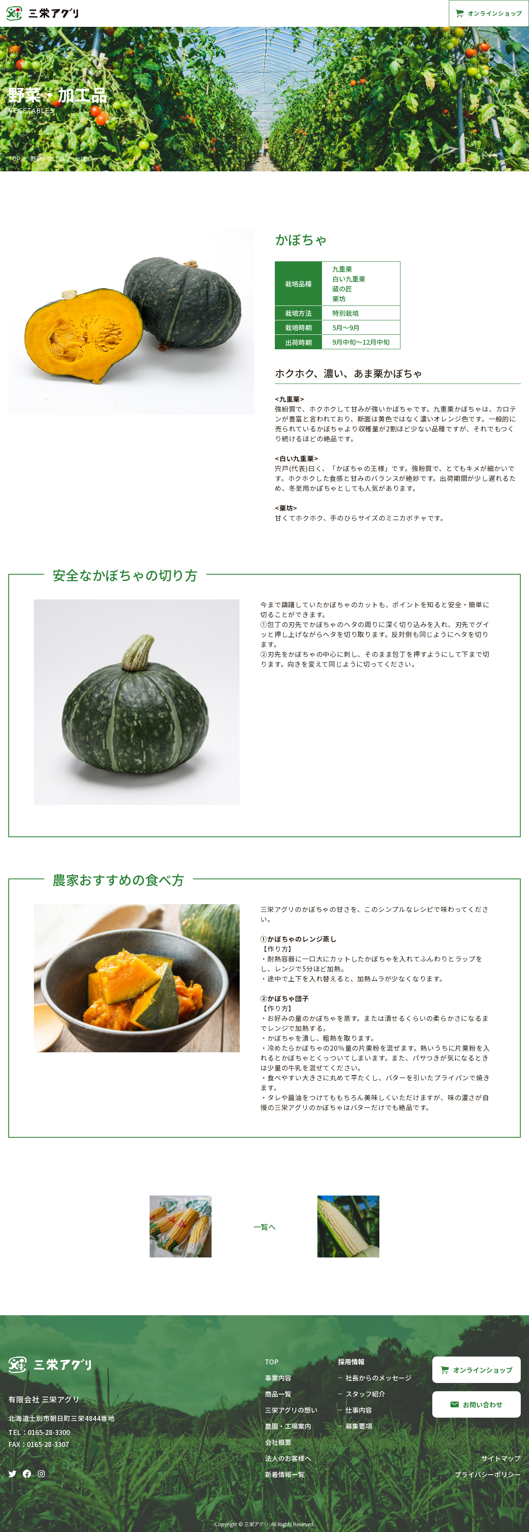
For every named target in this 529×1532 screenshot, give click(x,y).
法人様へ (369, 13)
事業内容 (108, 13)
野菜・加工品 (47, 158)
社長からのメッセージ (379, 1378)
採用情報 (333, 13)
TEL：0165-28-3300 (39, 1432)
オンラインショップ (476, 1370)
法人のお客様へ (288, 1458)
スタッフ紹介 (365, 1394)
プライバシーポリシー (488, 1474)
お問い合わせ (411, 13)
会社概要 (297, 13)
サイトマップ (501, 1458)
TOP (14, 158)
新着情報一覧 (285, 1474)
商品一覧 (144, 13)
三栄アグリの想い (193, 13)
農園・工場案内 (251, 13)
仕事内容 (359, 1410)
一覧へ (264, 1226)
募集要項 (359, 1426)
